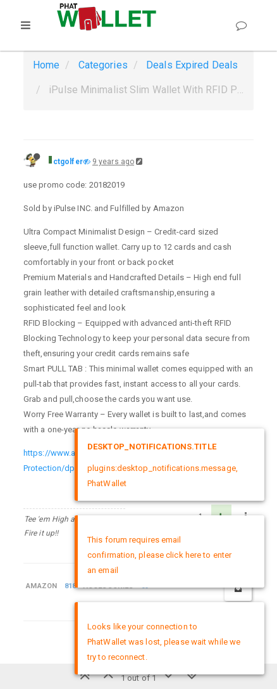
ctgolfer (68, 161)
